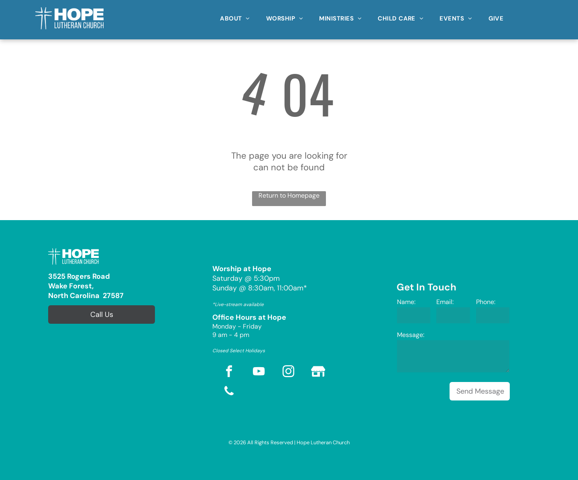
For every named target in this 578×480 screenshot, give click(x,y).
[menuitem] (235, 16)
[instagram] (288, 372)
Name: (406, 302)
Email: (445, 302)
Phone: (485, 302)
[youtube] (259, 372)
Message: (410, 335)
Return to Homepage (289, 195)
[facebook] (229, 372)
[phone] (229, 392)
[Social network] (318, 372)
